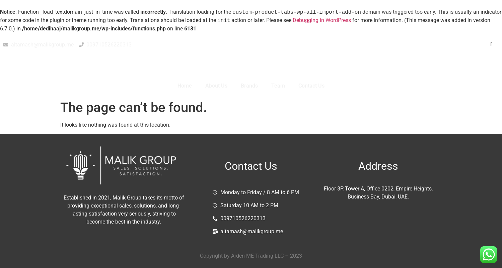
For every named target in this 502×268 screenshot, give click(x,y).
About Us (216, 86)
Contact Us (311, 86)
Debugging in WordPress (322, 20)
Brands (249, 86)
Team (278, 86)
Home (184, 86)
